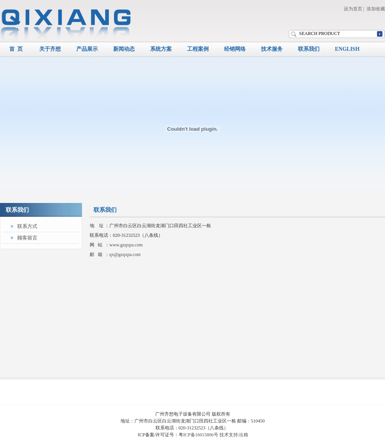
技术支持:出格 (233, 434)
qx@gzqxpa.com (125, 254)
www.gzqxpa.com (126, 245)
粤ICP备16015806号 (198, 434)
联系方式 (27, 226)
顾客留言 (27, 238)
